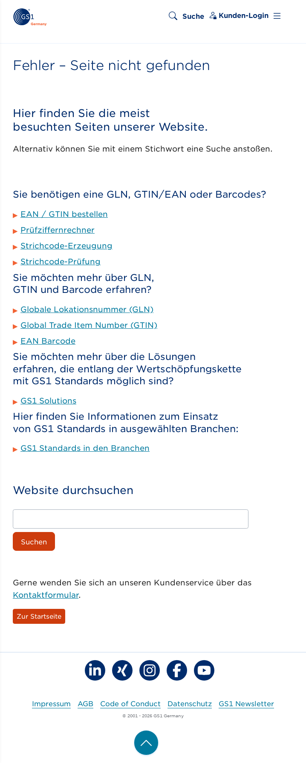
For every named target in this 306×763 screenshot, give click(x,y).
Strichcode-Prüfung (60, 261)
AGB (85, 703)
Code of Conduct (130, 703)
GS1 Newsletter (246, 703)
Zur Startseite (39, 616)
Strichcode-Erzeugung (66, 245)
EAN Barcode (47, 340)
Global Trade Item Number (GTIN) (88, 325)
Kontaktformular (45, 594)
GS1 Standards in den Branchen (85, 448)
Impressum (51, 703)
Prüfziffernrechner (57, 229)
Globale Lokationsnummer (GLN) (86, 309)
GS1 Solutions (48, 400)
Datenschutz (189, 703)
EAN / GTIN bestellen (64, 214)
